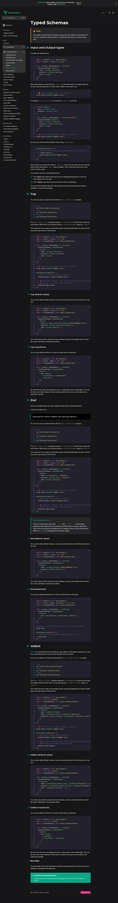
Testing (5, 82)
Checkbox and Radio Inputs (11, 92)
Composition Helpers (9, 160)
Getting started (11, 55)
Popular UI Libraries (9, 116)
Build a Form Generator (10, 36)
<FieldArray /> (7, 147)
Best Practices (7, 85)
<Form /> (6, 142)
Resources (7, 25)
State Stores (7, 111)
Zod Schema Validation (10, 126)
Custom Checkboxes (9, 105)
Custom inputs (10, 63)
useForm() (6, 152)
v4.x (103, 13)
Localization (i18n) (9, 77)
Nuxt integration (8, 131)
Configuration (7, 157)
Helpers (8, 65)
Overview (6, 43)
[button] (116, 4)
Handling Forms (11, 57)
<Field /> (6, 139)
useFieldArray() (7, 155)
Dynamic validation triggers (11, 119)
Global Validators (8, 74)
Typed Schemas (11, 68)
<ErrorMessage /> (8, 144)
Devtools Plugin (8, 80)
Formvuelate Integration (11, 129)
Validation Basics (8, 33)
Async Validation (8, 98)
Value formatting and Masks (12, 113)
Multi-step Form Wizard (10, 108)
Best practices (10, 71)
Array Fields (6, 103)
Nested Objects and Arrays (14, 60)
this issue (42, 531)
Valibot (32, 652)
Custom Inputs (8, 95)
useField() (6, 149)
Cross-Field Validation (10, 100)
